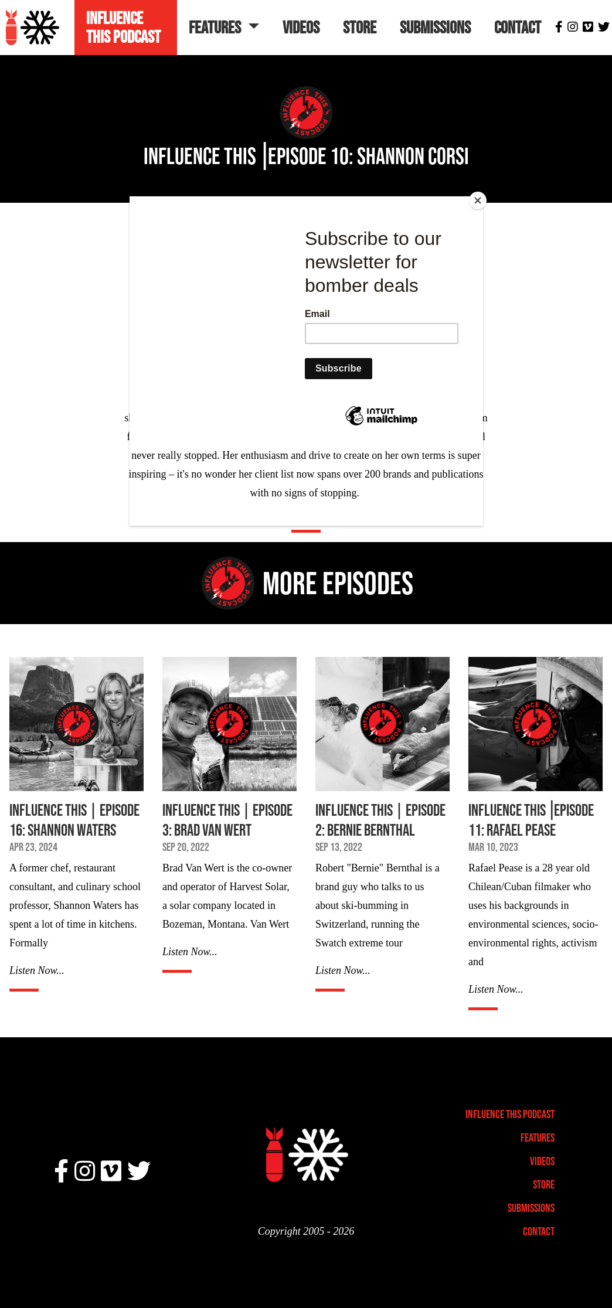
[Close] (480, 199)
